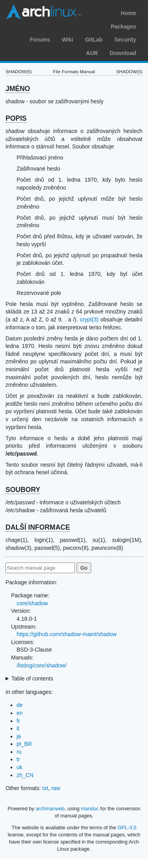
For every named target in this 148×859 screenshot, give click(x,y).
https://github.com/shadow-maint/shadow (67, 634)
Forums (40, 39)
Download (123, 53)
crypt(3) (89, 319)
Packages (123, 26)
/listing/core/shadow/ (42, 665)
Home (128, 13)
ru (19, 752)
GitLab (93, 39)
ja (19, 736)
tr (18, 759)
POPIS (16, 118)
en (20, 713)
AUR (92, 53)
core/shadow (32, 603)
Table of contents (32, 678)
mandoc (90, 808)
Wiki (67, 39)
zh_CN (25, 775)
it (18, 728)
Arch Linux (43, 12)
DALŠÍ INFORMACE (38, 527)
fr (18, 721)
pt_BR (24, 744)
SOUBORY (23, 490)
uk (19, 767)
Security (125, 39)
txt (45, 788)
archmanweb (50, 808)
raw (55, 788)
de (20, 705)
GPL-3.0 (127, 827)
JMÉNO (18, 89)
